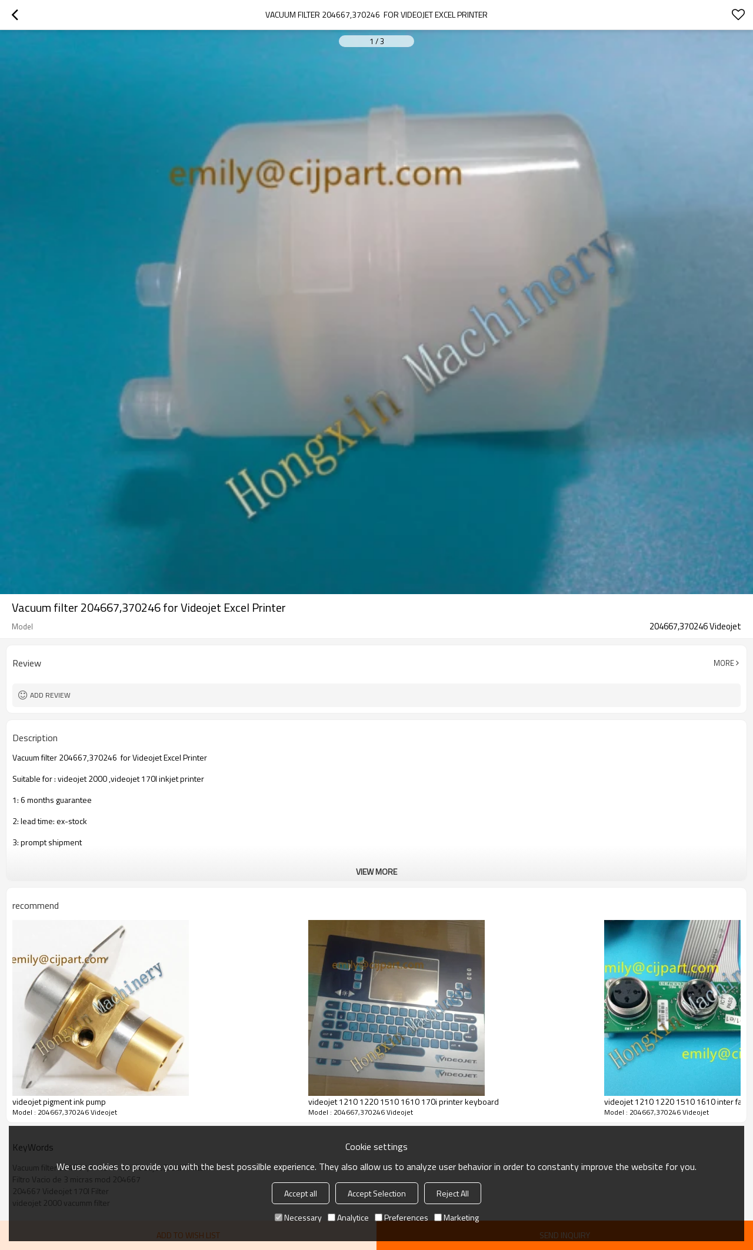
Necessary (298, 1217)
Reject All (453, 1193)
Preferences (401, 1217)
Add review (50, 695)
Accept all (300, 1193)
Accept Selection (377, 1193)
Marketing (456, 1217)
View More (376, 871)
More (724, 663)
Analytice (348, 1217)
